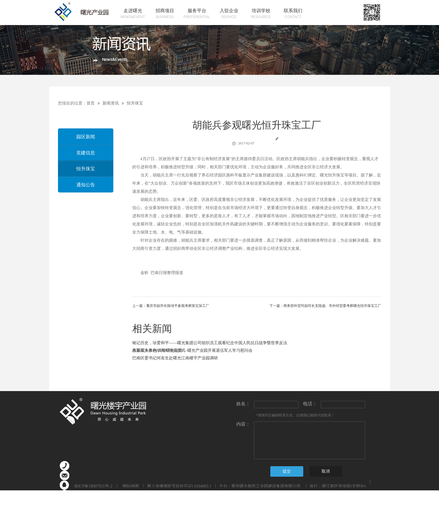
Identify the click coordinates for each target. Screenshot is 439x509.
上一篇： (170, 306)
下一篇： (325, 306)
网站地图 (130, 486)
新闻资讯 (111, 103)
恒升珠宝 (135, 103)
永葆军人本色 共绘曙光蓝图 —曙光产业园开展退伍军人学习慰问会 (192, 350)
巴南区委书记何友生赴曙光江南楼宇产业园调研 (175, 358)
